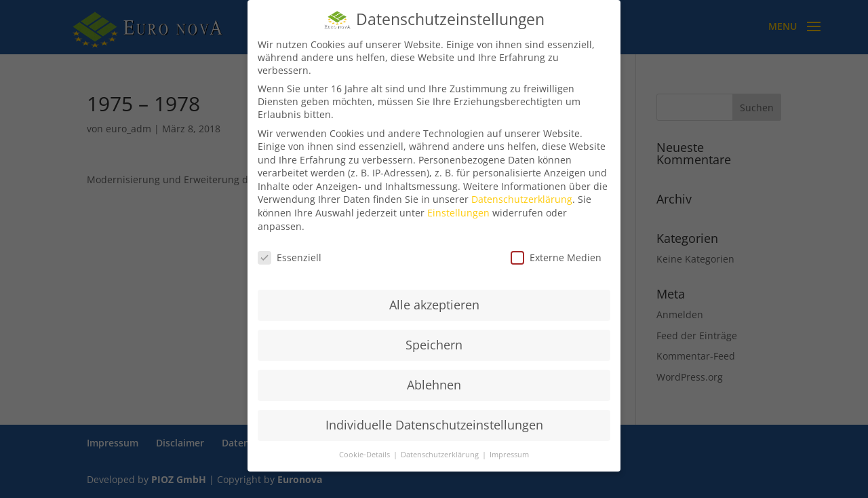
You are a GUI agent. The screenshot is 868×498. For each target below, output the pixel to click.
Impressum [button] (509, 454)
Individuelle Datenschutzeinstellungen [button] (434, 425)
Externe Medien (556, 257)
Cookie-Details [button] (365, 454)
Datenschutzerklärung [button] (441, 454)
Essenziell (289, 257)
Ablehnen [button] (434, 385)
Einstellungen (458, 212)
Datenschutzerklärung (521, 199)
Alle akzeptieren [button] (434, 304)
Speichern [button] (434, 345)
